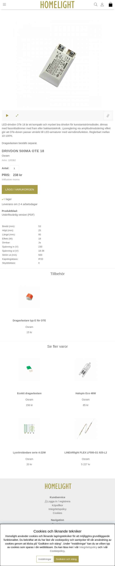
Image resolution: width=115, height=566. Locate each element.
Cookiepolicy (57, 551)
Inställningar (44, 559)
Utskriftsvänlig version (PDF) (18, 214)
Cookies (57, 513)
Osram (5, 155)
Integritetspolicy (57, 509)
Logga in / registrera (58, 501)
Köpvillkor (57, 505)
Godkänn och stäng (66, 559)
